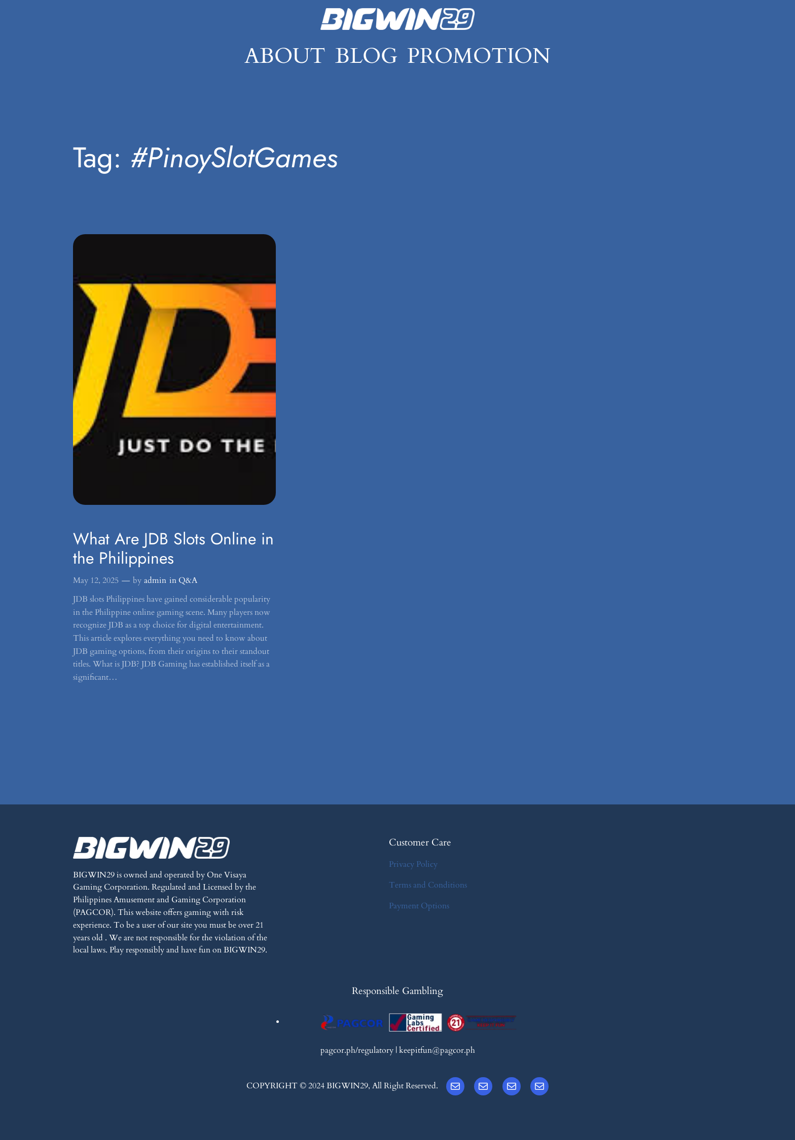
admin (155, 580)
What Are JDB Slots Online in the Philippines (173, 548)
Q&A (187, 580)
